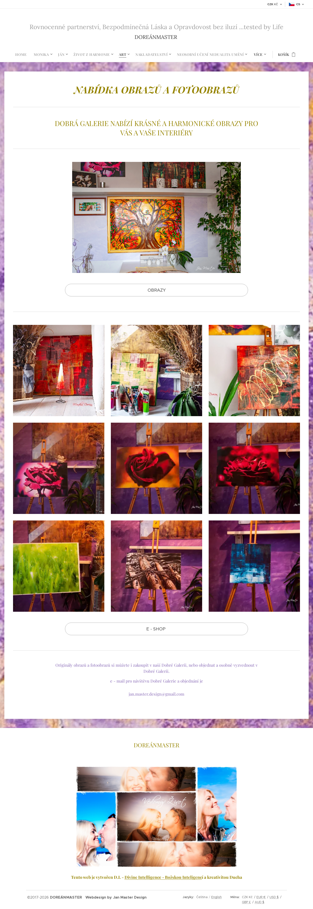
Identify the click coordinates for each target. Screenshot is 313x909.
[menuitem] (22, 54)
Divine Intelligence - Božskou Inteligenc (163, 877)
